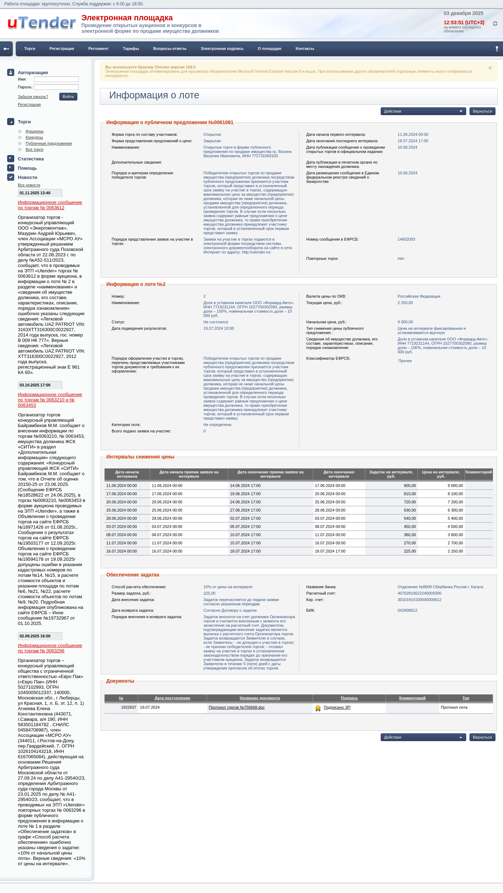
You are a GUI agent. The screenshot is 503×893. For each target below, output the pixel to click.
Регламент (98, 48)
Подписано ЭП (337, 707)
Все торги (34, 149)
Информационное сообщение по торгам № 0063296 (50, 648)
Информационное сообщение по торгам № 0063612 (50, 205)
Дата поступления (172, 698)
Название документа (260, 698)
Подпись (349, 698)
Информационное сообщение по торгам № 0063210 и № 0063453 (50, 400)
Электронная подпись (222, 48)
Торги (29, 48)
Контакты (305, 48)
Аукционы (35, 131)
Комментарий (412, 698)
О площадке (269, 48)
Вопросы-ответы (170, 48)
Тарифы (131, 48)
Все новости (29, 185)
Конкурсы (34, 137)
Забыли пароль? (33, 96)
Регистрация (62, 48)
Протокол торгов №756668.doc (236, 707)
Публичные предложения (49, 143)
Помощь (27, 168)
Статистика (31, 158)
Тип (465, 698)
